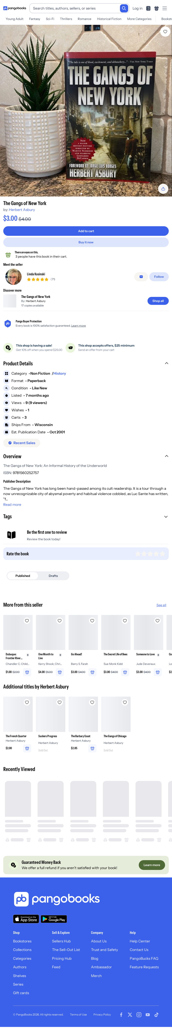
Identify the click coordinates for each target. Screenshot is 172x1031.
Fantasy (34, 19)
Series (18, 990)
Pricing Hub (62, 964)
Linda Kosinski (36, 275)
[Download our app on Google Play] (54, 925)
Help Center (140, 947)
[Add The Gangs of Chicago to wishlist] (125, 706)
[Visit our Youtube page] (147, 1020)
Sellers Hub (61, 947)
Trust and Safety (104, 955)
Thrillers (66, 19)
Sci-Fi (50, 19)
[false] (142, 278)
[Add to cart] (86, 231)
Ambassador (101, 973)
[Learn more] (151, 870)
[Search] (124, 8)
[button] (86, 367)
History (59, 376)
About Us (99, 947)
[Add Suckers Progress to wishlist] (59, 706)
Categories (22, 964)
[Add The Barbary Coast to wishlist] (92, 706)
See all (161, 607)
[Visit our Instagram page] (138, 1020)
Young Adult (14, 19)
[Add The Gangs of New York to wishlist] (165, 31)
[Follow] (159, 278)
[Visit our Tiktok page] (156, 1020)
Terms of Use (78, 1020)
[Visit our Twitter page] (130, 1020)
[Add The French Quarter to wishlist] (27, 706)
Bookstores (22, 947)
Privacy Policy (102, 1020)
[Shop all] (158, 304)
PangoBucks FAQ (144, 964)
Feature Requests (144, 973)
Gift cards (21, 999)
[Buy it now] (86, 242)
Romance (84, 19)
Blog (94, 964)
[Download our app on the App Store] (26, 924)
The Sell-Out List (66, 955)
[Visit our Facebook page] (121, 1020)
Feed (56, 973)
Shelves (19, 981)
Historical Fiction (109, 19)
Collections (22, 955)
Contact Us (139, 955)
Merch (96, 981)
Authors (19, 973)
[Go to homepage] (14, 8)
